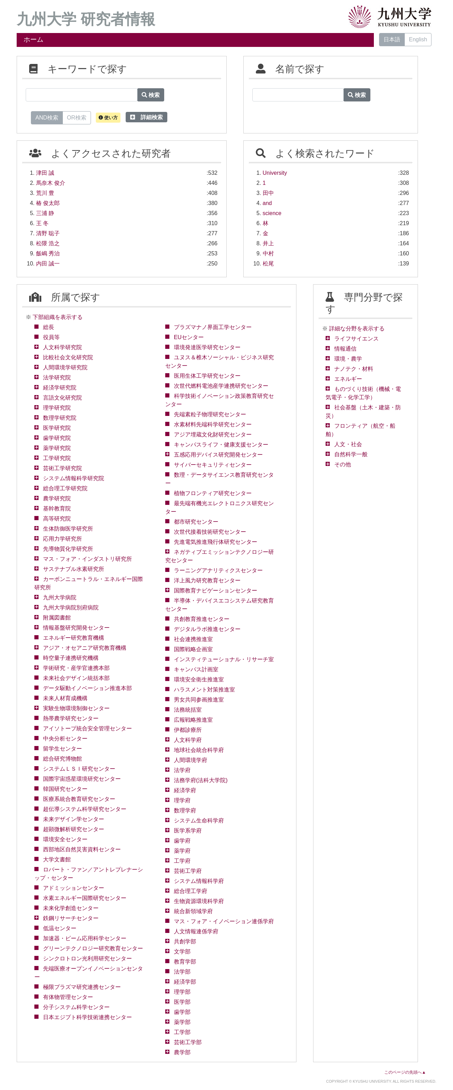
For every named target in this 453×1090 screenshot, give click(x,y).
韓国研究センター (65, 789)
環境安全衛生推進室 (199, 679)
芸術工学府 (188, 871)
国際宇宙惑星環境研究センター (82, 779)
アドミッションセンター (73, 888)
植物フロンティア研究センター (213, 493)
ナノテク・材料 (353, 369)
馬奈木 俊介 (50, 183)
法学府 (182, 770)
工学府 (182, 861)
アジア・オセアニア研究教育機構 (84, 648)
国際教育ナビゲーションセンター (215, 590)
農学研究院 (57, 498)
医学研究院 (57, 428)
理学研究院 (57, 408)
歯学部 (182, 1012)
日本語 (392, 39)
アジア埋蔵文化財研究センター (213, 434)
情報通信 (345, 349)
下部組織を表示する (58, 317)
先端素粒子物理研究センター (210, 414)
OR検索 (76, 117)
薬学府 (182, 851)
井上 (268, 243)
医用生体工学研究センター (207, 376)
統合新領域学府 (193, 911)
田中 (268, 193)
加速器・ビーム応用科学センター (84, 938)
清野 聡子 (48, 233)
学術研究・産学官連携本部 (76, 668)
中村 (268, 253)
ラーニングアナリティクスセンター (218, 570)
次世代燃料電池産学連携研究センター (221, 386)
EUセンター (189, 337)
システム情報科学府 (199, 881)
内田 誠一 (48, 264)
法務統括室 (188, 710)
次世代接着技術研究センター (210, 532)
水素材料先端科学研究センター (213, 424)
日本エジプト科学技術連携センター (87, 1017)
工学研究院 (57, 458)
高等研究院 (57, 519)
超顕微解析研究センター (73, 829)
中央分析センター (65, 738)
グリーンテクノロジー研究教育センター (93, 948)
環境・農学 (348, 359)
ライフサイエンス (356, 339)
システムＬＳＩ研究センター (79, 769)
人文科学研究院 (62, 347)
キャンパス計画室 (196, 669)
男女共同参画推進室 (199, 700)
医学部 (182, 1002)
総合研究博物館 (62, 759)
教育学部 (185, 962)
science (272, 213)
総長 (48, 327)
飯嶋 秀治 (48, 253)
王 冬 (42, 223)
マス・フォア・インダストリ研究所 (87, 559)
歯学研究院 (57, 438)
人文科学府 (188, 740)
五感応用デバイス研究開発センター (218, 455)
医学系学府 (188, 831)
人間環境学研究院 (65, 367)
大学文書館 (57, 859)
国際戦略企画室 (193, 649)
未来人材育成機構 (65, 698)
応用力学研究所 (62, 539)
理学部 (182, 992)
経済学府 (185, 790)
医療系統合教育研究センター (79, 799)
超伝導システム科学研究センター (84, 809)
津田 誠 (45, 173)
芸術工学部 (188, 1042)
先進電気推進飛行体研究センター (215, 542)
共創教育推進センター (201, 619)
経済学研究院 (59, 388)
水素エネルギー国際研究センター (84, 898)
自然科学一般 (351, 454)
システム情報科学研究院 (73, 478)
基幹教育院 (57, 508)
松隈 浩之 (48, 243)
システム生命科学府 (199, 820)
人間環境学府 (190, 760)
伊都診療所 (188, 730)
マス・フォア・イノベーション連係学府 (224, 921)
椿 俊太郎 (48, 203)
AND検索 (46, 117)
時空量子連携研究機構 (71, 658)
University (275, 173)
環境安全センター (65, 839)
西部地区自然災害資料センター (82, 849)
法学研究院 (57, 377)
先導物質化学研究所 (68, 549)
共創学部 (185, 941)
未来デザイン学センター (73, 819)
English (418, 39)
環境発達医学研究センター (207, 347)
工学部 (182, 1032)
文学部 (182, 951)
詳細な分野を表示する (357, 328)
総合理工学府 (190, 891)
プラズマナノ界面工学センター (213, 327)
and (267, 203)
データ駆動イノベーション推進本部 (87, 688)
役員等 (51, 337)
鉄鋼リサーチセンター (71, 918)
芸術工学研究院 (62, 468)
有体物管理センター (68, 997)
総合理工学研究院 (65, 488)
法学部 (182, 972)
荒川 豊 (45, 193)
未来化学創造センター (71, 908)
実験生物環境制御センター (76, 708)
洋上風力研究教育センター (207, 580)
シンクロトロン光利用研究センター (87, 958)
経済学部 (185, 982)
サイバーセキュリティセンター (213, 465)
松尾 (268, 264)
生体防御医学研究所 (68, 529)
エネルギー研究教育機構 (73, 638)
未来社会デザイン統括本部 (76, 678)
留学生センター (62, 749)
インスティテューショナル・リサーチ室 (224, 659)
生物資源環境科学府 (199, 901)
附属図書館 (57, 618)
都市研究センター (196, 522)
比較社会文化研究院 (68, 357)
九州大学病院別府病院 (71, 607)
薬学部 (182, 1022)
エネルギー (348, 379)
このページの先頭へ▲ (405, 1072)
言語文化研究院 (62, 398)
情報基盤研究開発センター (76, 628)
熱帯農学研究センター (71, 718)
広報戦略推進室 (193, 720)
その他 (342, 464)
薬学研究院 (57, 448)
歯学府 (182, 841)
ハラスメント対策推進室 (204, 689)
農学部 (182, 1052)
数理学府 (185, 810)
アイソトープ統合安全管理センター (87, 728)
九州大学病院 (59, 597)
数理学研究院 (59, 418)
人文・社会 (348, 444)
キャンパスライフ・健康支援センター (221, 445)
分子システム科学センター (76, 1007)
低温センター (59, 928)
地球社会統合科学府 (199, 750)
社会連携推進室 (193, 639)
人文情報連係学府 (196, 931)
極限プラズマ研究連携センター (82, 987)
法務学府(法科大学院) (201, 780)
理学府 (182, 800)
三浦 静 (45, 213)
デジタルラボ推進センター (207, 629)
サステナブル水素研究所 (73, 569)
